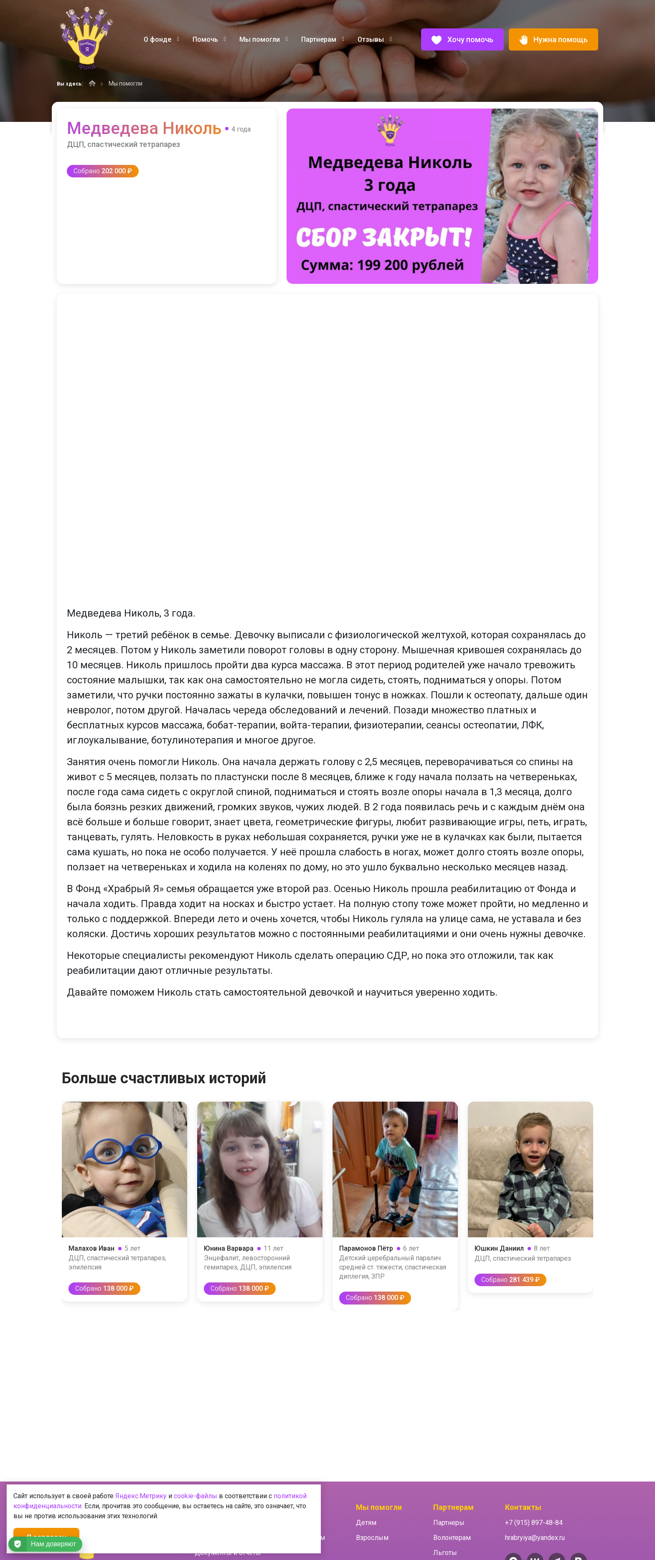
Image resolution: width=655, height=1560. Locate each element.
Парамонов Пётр (366, 1248)
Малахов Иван (91, 1248)
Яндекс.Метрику (141, 1496)
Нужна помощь (553, 40)
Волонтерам (452, 1538)
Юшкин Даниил (499, 1248)
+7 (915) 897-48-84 (534, 1523)
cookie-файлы (195, 1496)
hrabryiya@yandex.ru (535, 1538)
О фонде (161, 39)
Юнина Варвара (229, 1248)
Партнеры (449, 1523)
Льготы (445, 1553)
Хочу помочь (462, 40)
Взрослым (372, 1538)
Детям (366, 1523)
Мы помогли (263, 39)
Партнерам (322, 39)
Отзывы (375, 39)
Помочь (209, 39)
